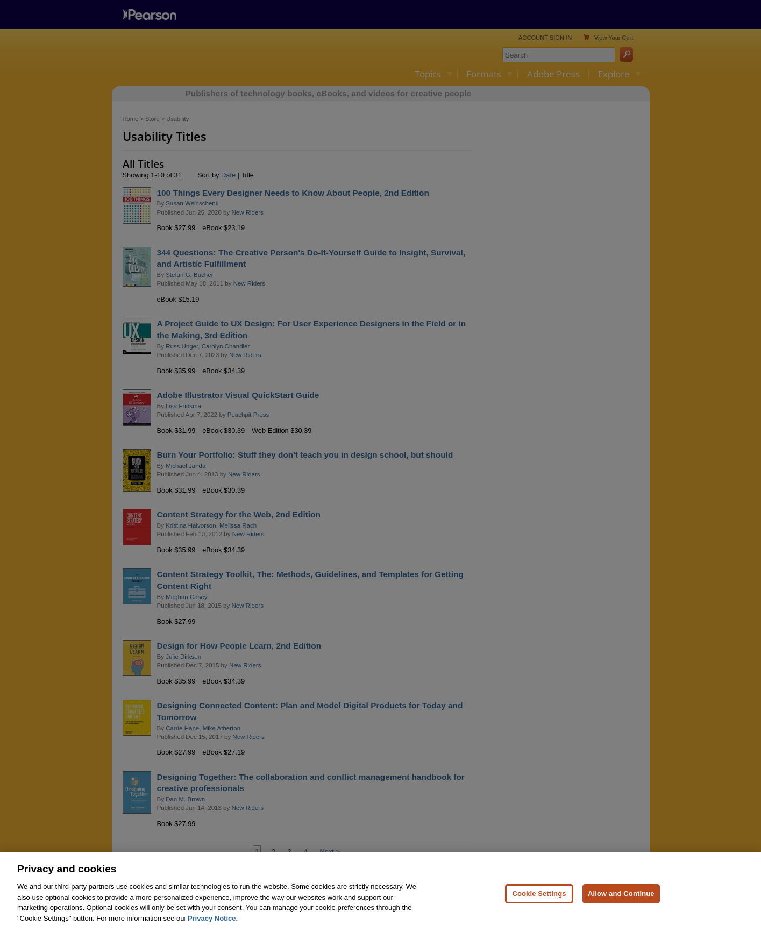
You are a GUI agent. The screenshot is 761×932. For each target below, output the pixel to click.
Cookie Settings (539, 904)
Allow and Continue (621, 904)
